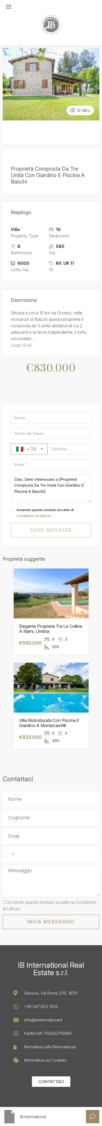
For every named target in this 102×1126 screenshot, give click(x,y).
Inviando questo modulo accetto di (51, 513)
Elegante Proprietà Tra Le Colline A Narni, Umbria (50, 629)
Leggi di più (21, 345)
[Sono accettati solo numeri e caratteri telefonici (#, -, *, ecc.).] (51, 855)
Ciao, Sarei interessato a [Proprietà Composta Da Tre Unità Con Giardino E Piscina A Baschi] (51, 489)
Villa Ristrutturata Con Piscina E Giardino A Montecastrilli (49, 723)
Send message (51, 530)
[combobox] (9, 854)
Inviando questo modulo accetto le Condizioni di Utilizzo (49, 905)
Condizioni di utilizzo (34, 516)
